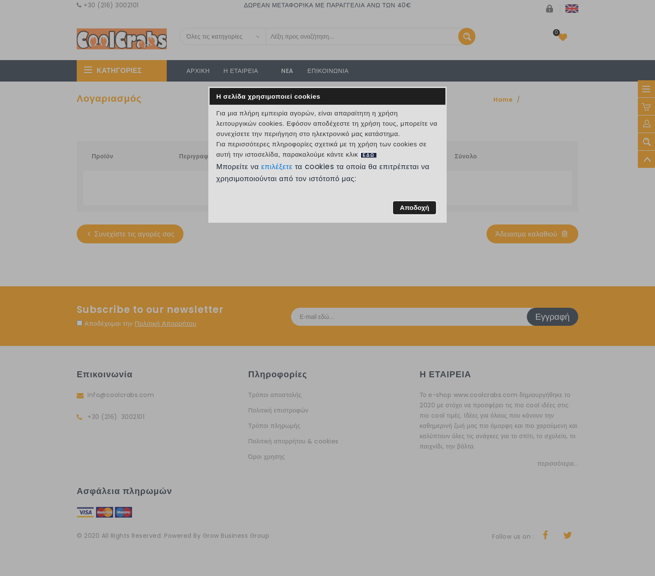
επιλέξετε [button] (277, 166)
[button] (414, 208)
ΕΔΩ (369, 155)
